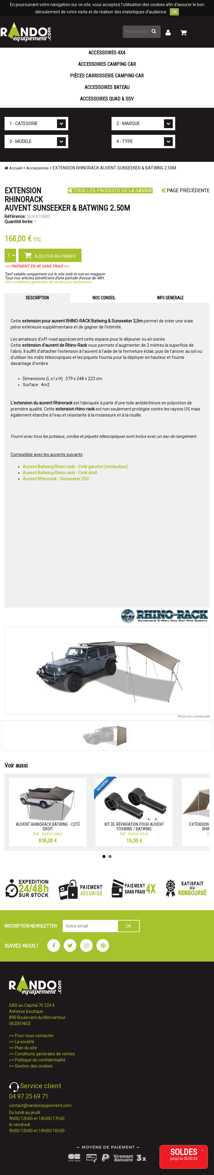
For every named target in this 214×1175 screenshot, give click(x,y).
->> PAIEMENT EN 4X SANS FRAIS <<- (37, 266)
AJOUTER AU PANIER (50, 255)
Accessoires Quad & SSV (107, 99)
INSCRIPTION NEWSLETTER (31, 926)
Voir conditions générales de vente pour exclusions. (48, 282)
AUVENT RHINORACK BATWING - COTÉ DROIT (48, 826)
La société (24, 1041)
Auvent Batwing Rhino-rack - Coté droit (60, 472)
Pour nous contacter (34, 1035)
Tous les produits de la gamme (110, 190)
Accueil (13, 168)
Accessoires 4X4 (107, 53)
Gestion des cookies (34, 1066)
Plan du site (26, 1047)
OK (174, 11)
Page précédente (185, 190)
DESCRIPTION (37, 297)
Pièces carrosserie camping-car (107, 76)
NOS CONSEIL (103, 297)
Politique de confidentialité (40, 1060)
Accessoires (37, 168)
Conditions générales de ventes (45, 1053)
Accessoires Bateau (107, 87)
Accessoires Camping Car (107, 64)
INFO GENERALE (170, 297)
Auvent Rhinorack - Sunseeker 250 (56, 478)
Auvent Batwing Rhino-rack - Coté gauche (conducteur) (75, 466)
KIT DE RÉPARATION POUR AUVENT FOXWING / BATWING (134, 826)
